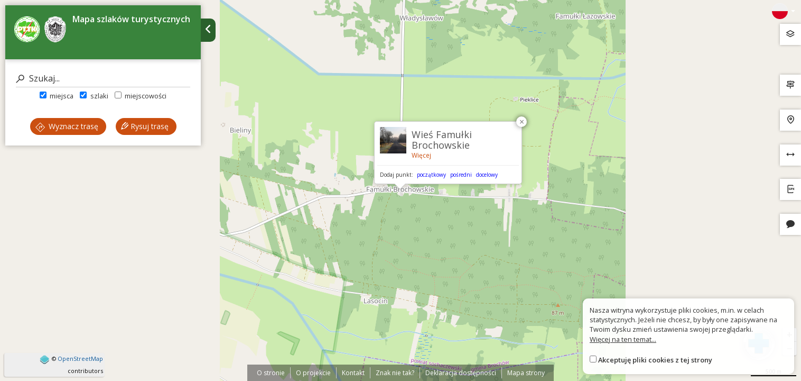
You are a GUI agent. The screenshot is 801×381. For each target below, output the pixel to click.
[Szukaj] (103, 78)
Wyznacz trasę (66, 126)
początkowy (431, 174)
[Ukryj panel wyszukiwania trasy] (208, 30)
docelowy (487, 174)
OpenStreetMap (80, 358)
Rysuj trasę (145, 126)
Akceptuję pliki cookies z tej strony (655, 360)
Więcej (421, 155)
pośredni (461, 174)
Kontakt (353, 372)
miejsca (56, 96)
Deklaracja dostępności (460, 372)
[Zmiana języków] (783, 11)
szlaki (94, 96)
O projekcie (313, 372)
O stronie (271, 372)
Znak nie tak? (395, 372)
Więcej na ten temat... (623, 339)
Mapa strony (526, 372)
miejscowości (140, 96)
